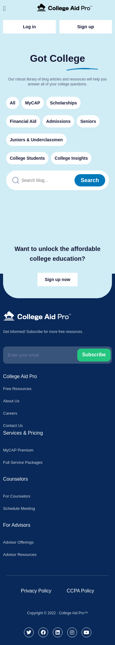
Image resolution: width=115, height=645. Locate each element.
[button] (7, 8)
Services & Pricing (23, 433)
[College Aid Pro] (64, 7)
